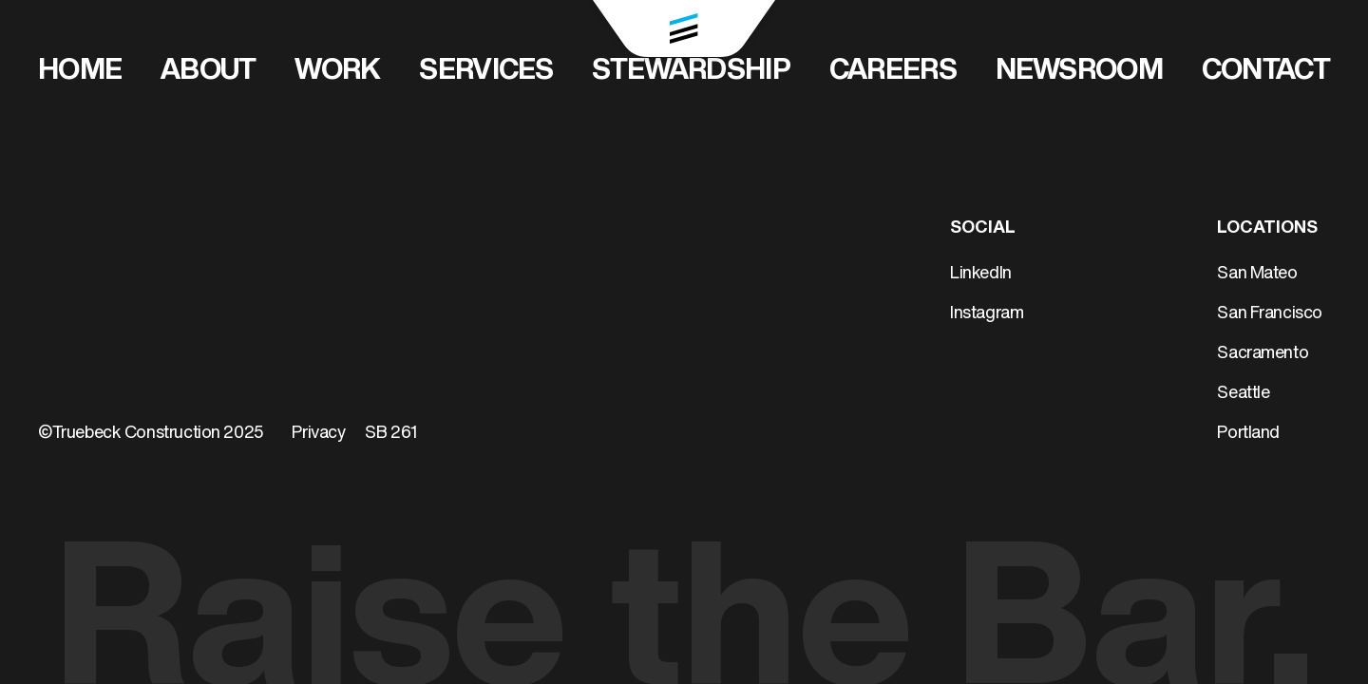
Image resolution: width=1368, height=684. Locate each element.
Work (337, 71)
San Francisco (1269, 314)
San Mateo (1257, 274)
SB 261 (391, 434)
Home (80, 71)
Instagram (986, 314)
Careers (893, 71)
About (208, 71)
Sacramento (1262, 354)
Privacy (318, 434)
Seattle (1243, 394)
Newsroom (1079, 71)
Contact (1266, 71)
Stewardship (690, 71)
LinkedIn (981, 274)
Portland (1248, 434)
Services (486, 71)
